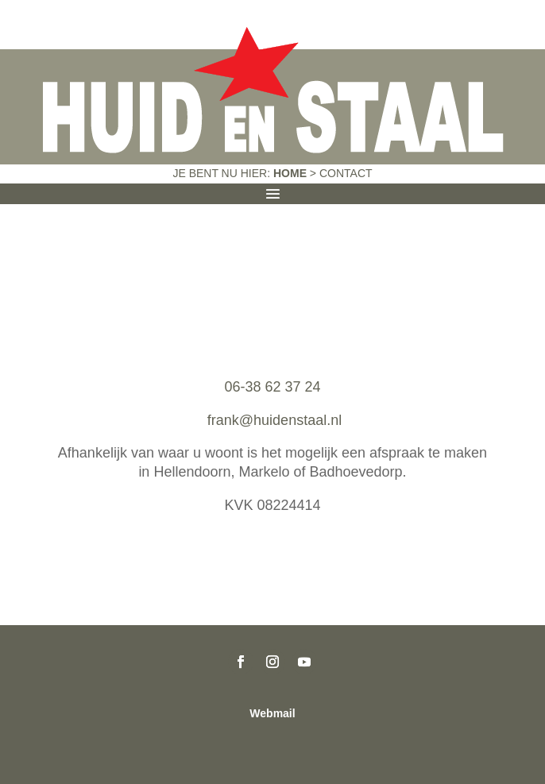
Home (290, 173)
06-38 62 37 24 (272, 387)
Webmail (272, 713)
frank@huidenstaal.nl (272, 420)
